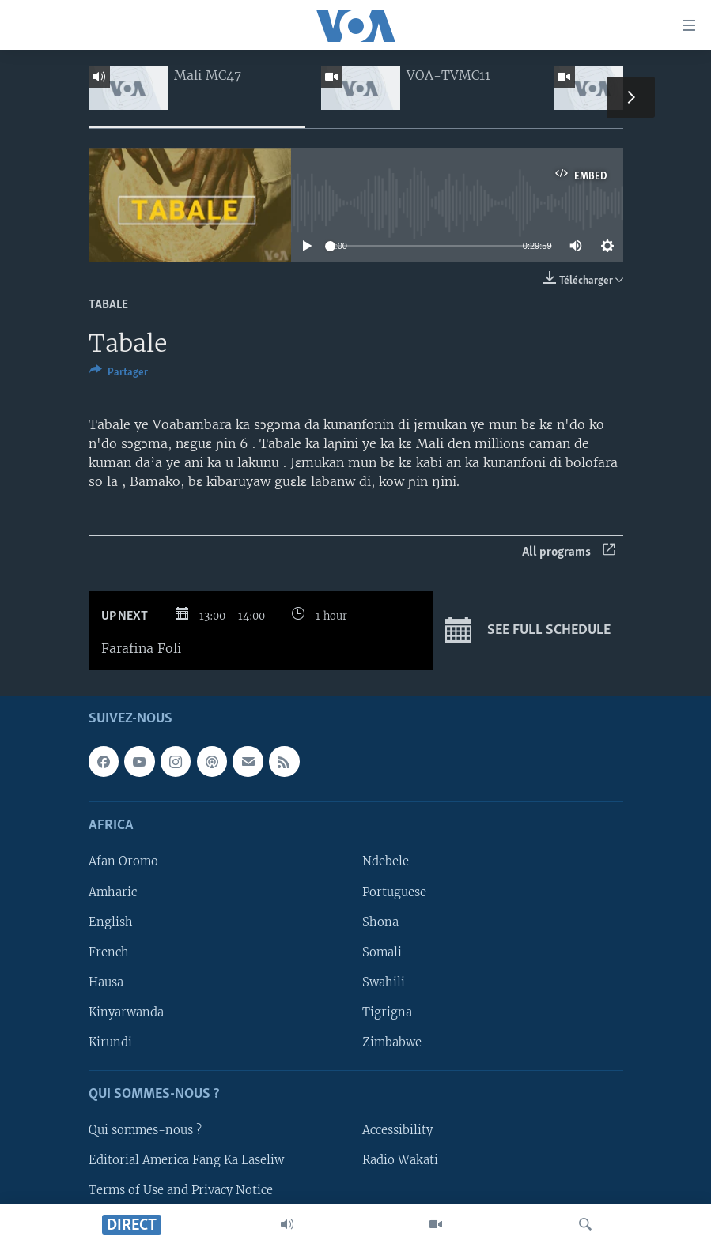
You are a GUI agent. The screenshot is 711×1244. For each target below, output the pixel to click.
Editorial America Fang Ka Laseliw (186, 1161)
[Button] (118, 375)
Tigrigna (387, 1012)
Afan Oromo (123, 862)
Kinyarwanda (126, 1012)
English (111, 922)
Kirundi (110, 1042)
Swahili (383, 982)
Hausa (106, 982)
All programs (568, 552)
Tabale (108, 305)
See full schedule (528, 630)
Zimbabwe (392, 1042)
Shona (380, 922)
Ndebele (385, 862)
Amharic (113, 892)
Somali (382, 952)
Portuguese (394, 892)
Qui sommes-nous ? (145, 1130)
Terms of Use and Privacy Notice (181, 1191)
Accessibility (397, 1130)
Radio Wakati (400, 1161)
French (109, 952)
